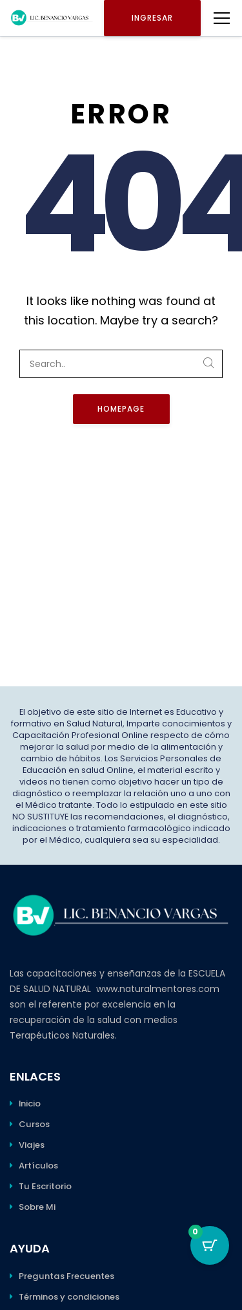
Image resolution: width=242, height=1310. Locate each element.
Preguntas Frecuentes (66, 1276)
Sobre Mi (37, 1207)
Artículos (38, 1165)
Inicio (30, 1103)
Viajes (32, 1145)
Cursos (34, 1124)
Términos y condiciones (69, 1297)
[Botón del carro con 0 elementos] (209, 1245)
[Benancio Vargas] (52, 18)
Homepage (121, 408)
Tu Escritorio (45, 1186)
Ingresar (152, 17)
